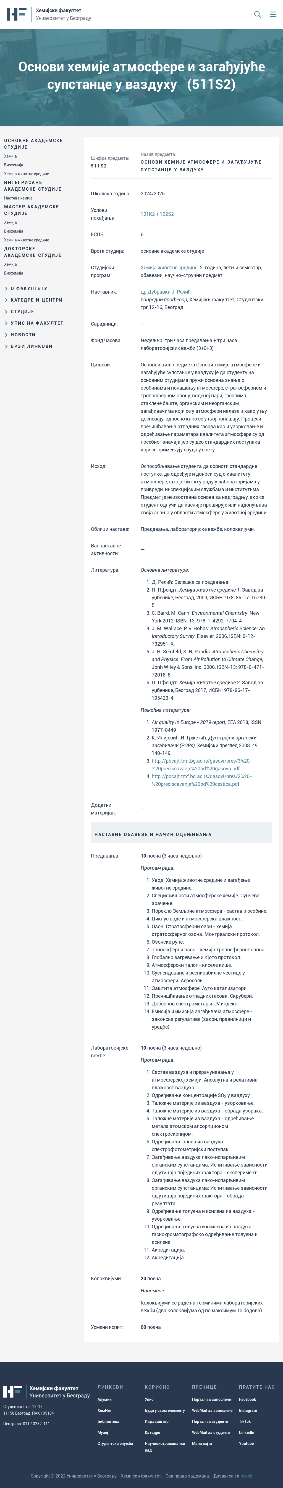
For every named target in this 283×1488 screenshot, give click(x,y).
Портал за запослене (211, 1399)
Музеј (103, 1432)
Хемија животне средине (26, 174)
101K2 (148, 214)
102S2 (167, 214)
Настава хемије (18, 198)
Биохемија (13, 165)
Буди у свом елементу (165, 1410)
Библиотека (108, 1421)
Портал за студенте (210, 1421)
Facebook (247, 1399)
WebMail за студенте (211, 1432)
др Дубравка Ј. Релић (166, 292)
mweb (246, 1476)
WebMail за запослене (212, 1410)
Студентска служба (115, 1443)
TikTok (245, 1421)
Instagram (248, 1410)
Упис (149, 1399)
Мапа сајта (202, 1443)
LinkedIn (246, 1432)
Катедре (152, 1432)
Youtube (246, 1443)
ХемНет (105, 1410)
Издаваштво (157, 1421)
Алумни (105, 1399)
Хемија (10, 156)
